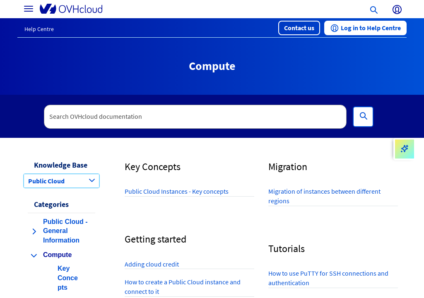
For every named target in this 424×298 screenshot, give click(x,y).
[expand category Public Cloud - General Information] (34, 231)
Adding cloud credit (152, 264)
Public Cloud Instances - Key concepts (177, 191)
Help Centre (39, 29)
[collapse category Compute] (34, 255)
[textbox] (195, 117)
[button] (299, 28)
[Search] (363, 116)
